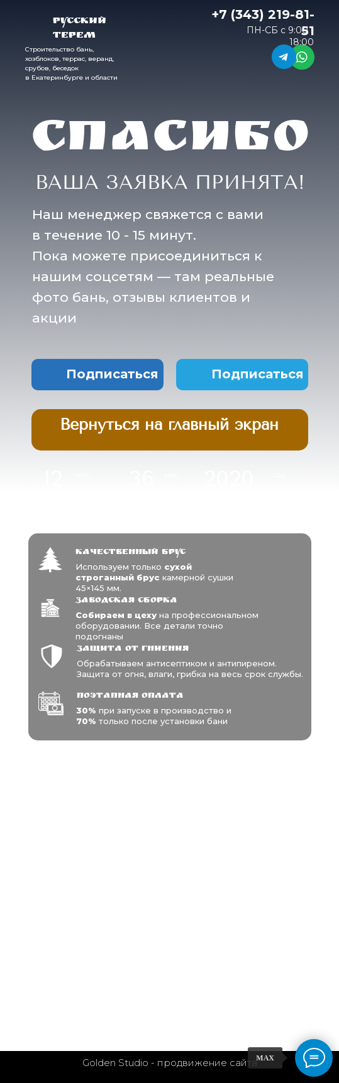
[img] (169, 425)
